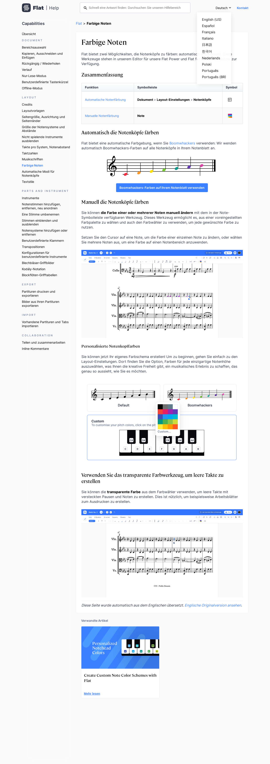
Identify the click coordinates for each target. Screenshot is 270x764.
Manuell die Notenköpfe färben (115, 201)
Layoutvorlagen (33, 110)
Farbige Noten (32, 165)
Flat (79, 23)
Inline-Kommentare (35, 348)
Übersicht (29, 34)
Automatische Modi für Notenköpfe (38, 173)
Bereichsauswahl (34, 47)
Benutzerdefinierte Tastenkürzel (45, 82)
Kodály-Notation (33, 269)
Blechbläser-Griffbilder (38, 263)
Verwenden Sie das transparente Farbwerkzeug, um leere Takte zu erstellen (152, 478)
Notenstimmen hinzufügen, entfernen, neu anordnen (41, 206)
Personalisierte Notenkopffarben (110, 345)
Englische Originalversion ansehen (213, 605)
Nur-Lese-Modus (34, 76)
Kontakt (242, 8)
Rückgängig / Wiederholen (41, 63)
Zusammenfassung (102, 74)
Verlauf (27, 69)
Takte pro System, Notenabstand (46, 147)
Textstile (28, 182)
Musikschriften (32, 159)
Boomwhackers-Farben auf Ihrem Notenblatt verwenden (162, 187)
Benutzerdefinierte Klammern (43, 240)
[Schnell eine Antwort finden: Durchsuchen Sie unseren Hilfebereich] (135, 8)
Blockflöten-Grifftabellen (39, 275)
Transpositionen (33, 247)
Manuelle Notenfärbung (102, 116)
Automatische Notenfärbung (105, 99)
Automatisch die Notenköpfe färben (120, 132)
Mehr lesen (92, 693)
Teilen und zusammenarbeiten (43, 342)
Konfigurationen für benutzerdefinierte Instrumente (44, 254)
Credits (27, 104)
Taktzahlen (30, 153)
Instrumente (30, 198)
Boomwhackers (182, 143)
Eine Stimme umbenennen (40, 214)
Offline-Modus (32, 88)
